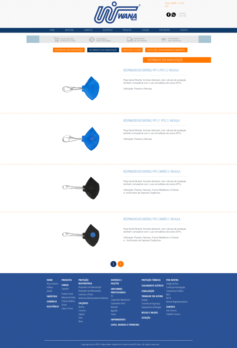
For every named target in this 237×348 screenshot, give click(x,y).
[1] (113, 264)
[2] (121, 264)
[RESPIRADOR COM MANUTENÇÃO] (69, 50)
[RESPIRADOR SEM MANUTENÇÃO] (103, 50)
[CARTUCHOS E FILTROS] (132, 50)
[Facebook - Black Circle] (168, 14)
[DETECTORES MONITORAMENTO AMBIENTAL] (166, 50)
